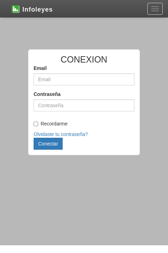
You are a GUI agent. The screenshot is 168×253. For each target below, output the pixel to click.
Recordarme (51, 123)
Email (40, 68)
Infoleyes (31, 9)
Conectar (48, 144)
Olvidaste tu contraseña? (61, 134)
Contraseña (47, 94)
